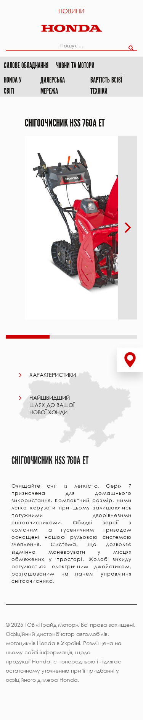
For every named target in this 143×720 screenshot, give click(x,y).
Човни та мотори (75, 65)
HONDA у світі (13, 86)
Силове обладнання (26, 65)
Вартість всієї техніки (106, 86)
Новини (71, 11)
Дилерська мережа (52, 86)
